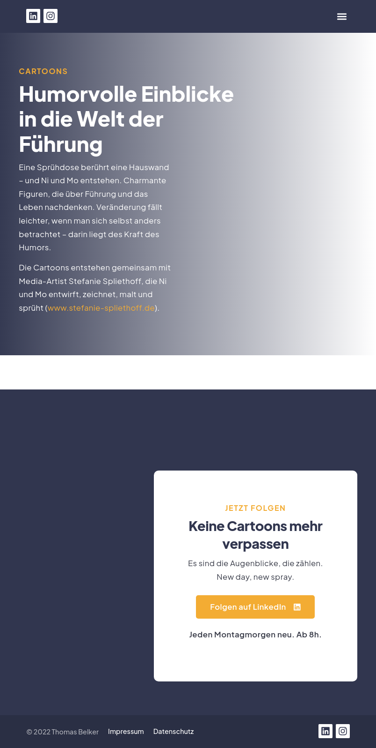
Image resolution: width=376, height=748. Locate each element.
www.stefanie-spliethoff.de (101, 308)
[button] (342, 16)
